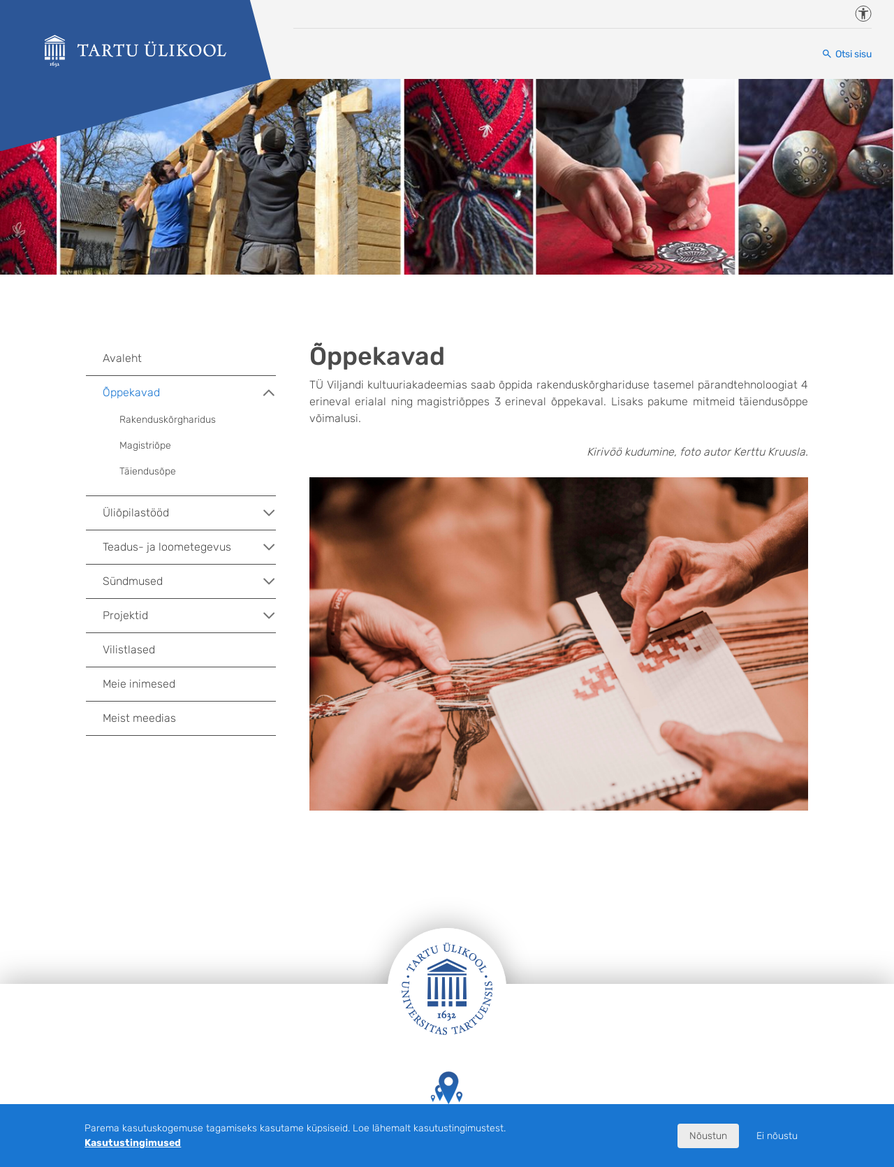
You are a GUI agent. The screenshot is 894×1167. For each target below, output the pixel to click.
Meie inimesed (139, 683)
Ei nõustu (777, 1136)
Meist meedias (139, 718)
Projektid (189, 615)
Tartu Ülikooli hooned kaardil (447, 1101)
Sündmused (189, 581)
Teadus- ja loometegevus (189, 547)
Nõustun (708, 1136)
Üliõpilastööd (189, 512)
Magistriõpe (145, 445)
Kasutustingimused (133, 1143)
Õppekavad (189, 392)
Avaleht (122, 358)
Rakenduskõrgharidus (167, 420)
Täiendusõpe (147, 471)
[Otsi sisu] (846, 54)
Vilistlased (129, 649)
